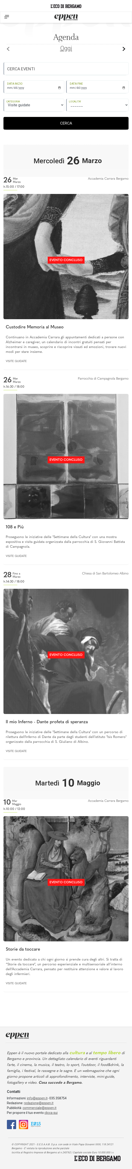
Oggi (66, 48)
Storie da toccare (23, 949)
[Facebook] (11, 1124)
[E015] (36, 1124)
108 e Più (15, 527)
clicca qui (51, 1113)
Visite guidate (16, 361)
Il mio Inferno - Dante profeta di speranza (47, 722)
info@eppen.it (37, 1098)
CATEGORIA (13, 101)
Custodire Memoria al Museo (35, 327)
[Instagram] (23, 1124)
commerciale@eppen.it (39, 1108)
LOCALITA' (75, 101)
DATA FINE (76, 83)
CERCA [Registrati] (66, 123)
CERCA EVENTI (21, 68)
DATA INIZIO (15, 83)
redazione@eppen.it (38, 1103)
